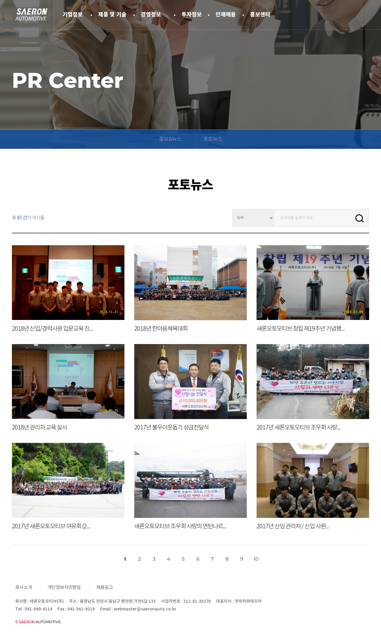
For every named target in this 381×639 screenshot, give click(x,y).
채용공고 (104, 587)
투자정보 (192, 14)
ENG (363, 14)
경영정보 (151, 14)
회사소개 (23, 587)
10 (256, 559)
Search (359, 218)
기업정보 (73, 14)
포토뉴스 (212, 139)
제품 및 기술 (112, 14)
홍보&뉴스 (170, 139)
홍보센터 (260, 14)
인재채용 (226, 14)
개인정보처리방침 (64, 587)
